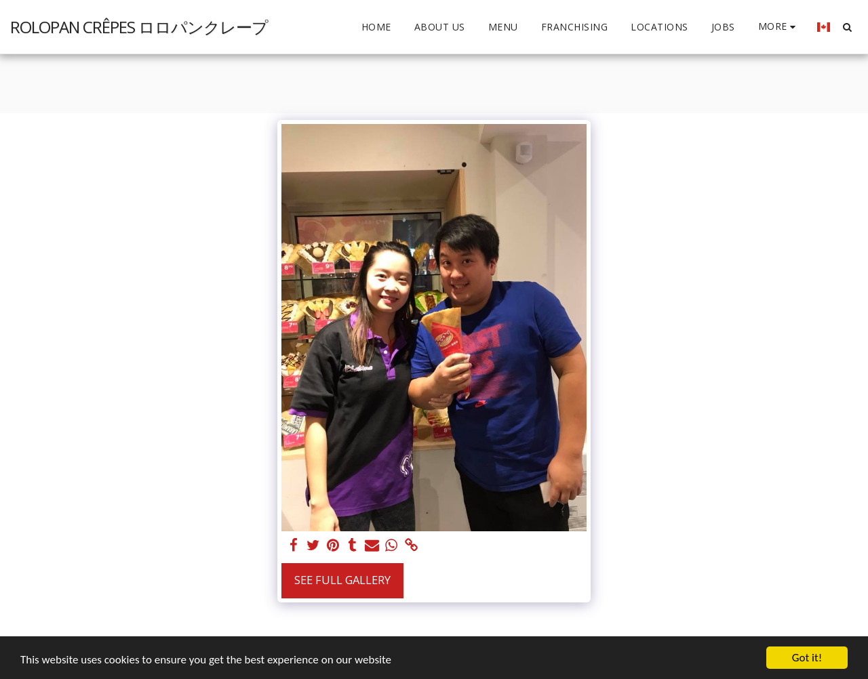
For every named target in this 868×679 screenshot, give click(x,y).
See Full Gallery (342, 580)
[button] (847, 27)
